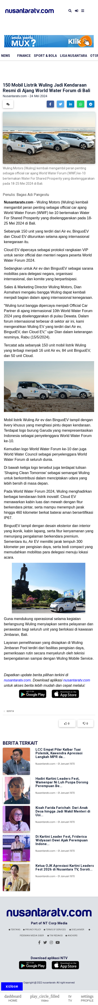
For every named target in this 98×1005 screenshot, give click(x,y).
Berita (10, 711)
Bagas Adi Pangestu (32, 194)
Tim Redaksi (55, 935)
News (5, 56)
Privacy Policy (32, 929)
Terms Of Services (55, 929)
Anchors (71, 935)
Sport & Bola (45, 56)
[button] (50, 104)
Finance (24, 56)
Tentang (14, 929)
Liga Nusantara (73, 56)
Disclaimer (76, 929)
